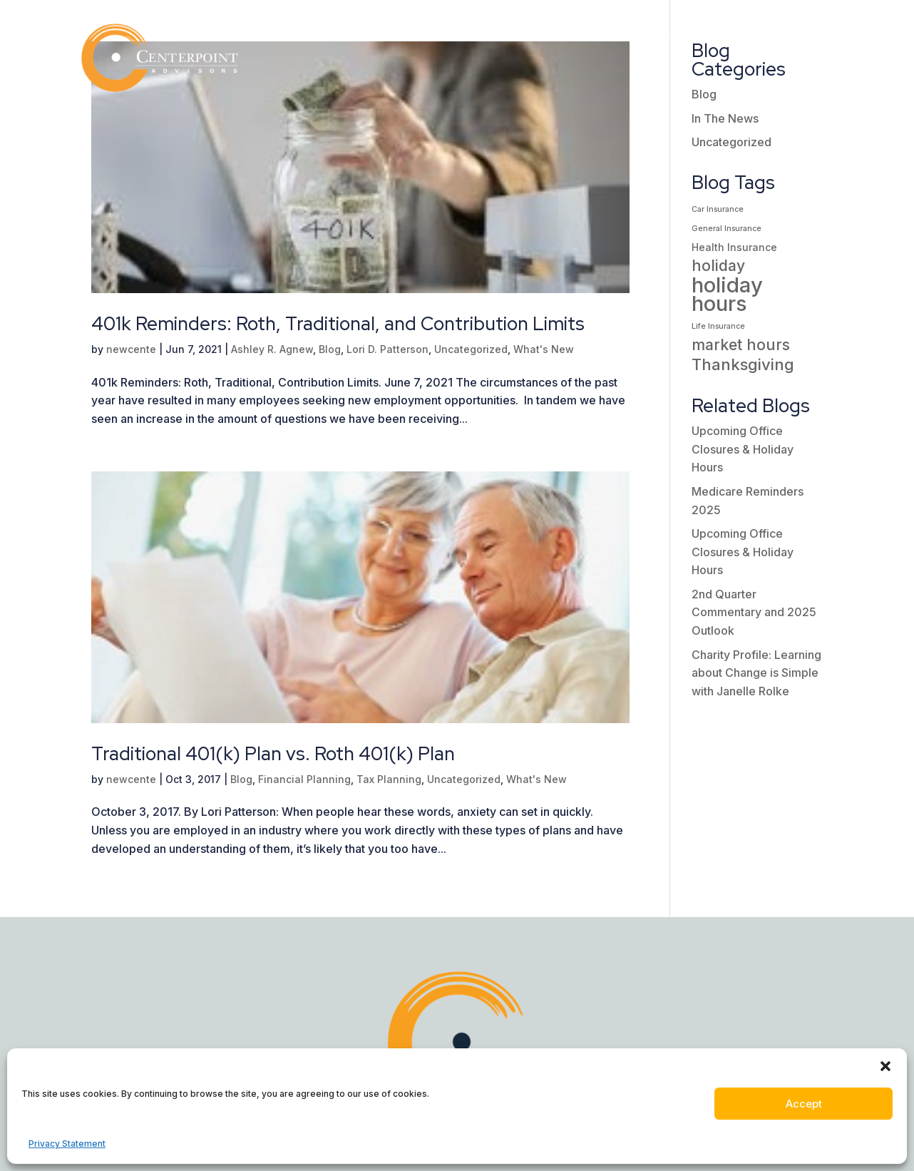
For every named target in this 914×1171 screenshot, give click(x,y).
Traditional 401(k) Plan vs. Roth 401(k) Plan (273, 754)
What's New (543, 349)
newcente (131, 349)
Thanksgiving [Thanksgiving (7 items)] (743, 365)
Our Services (484, 30)
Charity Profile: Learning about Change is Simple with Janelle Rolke (756, 673)
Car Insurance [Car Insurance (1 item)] (718, 209)
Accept (804, 1103)
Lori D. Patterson (387, 349)
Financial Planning (304, 779)
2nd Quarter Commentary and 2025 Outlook (754, 612)
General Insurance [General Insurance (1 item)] (726, 228)
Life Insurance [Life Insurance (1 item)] (718, 326)
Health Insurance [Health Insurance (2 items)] (734, 247)
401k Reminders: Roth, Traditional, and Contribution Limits (338, 324)
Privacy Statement (67, 1143)
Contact (806, 84)
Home (291, 30)
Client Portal (774, 30)
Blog (330, 349)
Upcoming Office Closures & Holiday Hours (743, 449)
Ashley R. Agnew (272, 349)
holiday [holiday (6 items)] (718, 266)
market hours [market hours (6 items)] (741, 345)
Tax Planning (388, 779)
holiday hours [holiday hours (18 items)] (727, 294)
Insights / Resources (629, 30)
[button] (885, 1066)
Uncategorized (471, 349)
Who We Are (369, 30)
